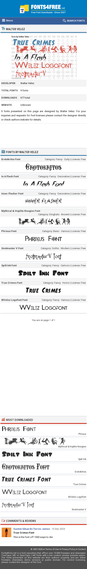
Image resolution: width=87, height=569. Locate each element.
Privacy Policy (68, 549)
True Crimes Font (23, 532)
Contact (82, 549)
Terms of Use (52, 549)
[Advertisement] (43, 134)
